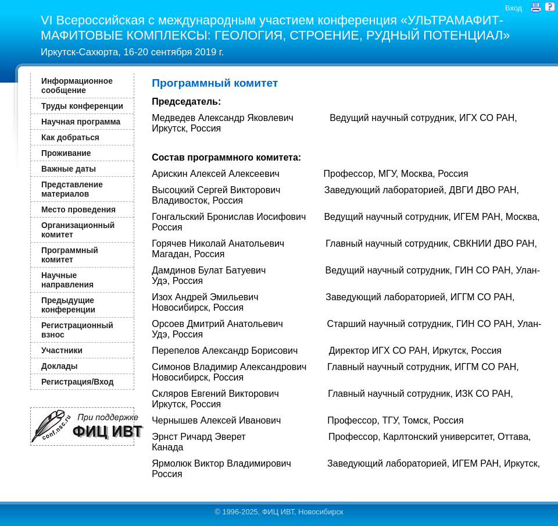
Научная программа (80, 121)
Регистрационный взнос (77, 330)
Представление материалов (72, 189)
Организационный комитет (78, 230)
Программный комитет (69, 255)
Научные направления (67, 280)
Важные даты (68, 168)
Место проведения (78, 209)
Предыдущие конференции (68, 305)
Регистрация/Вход (77, 381)
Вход (513, 7)
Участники (62, 350)
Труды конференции (82, 106)
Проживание (66, 153)
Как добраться (70, 137)
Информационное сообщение (77, 85)
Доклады (59, 366)
